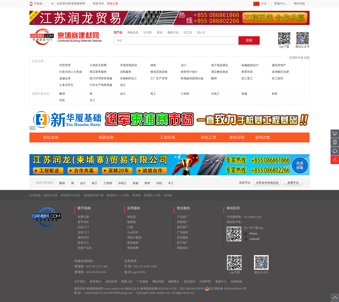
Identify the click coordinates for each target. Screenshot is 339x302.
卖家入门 (83, 232)
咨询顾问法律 (280, 71)
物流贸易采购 (158, 71)
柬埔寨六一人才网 (117, 195)
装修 (244, 93)
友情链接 (236, 281)
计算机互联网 (98, 65)
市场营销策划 (128, 65)
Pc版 (130, 227)
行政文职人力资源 (70, 71)
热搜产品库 (85, 248)
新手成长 (83, 222)
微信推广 (182, 227)
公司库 (147, 32)
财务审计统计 (189, 71)
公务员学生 (66, 85)
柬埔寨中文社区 (71, 195)
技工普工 (247, 78)
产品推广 (182, 216)
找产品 (118, 32)
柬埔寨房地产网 (93, 195)
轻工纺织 (277, 78)
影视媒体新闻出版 (192, 78)
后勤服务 (125, 71)
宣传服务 (182, 237)
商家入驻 (127, 281)
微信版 (131, 216)
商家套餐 (133, 248)
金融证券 (65, 78)
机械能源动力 (250, 65)
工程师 (185, 93)
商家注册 (112, 3)
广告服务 (182, 232)
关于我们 (80, 281)
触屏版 (131, 222)
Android (254, 239)
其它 (123, 85)
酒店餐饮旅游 (219, 71)
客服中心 (280, 3)
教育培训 (247, 71)
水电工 (215, 93)
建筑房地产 (279, 65)
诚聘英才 (173, 281)
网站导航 (299, 3)
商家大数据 (134, 237)
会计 (123, 93)
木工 (92, 100)
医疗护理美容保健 (101, 78)
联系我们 (95, 281)
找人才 (201, 32)
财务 (275, 93)
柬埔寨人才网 (152, 195)
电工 (153, 93)
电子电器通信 (219, 65)
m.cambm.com (252, 216)
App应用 (132, 232)
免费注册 (83, 216)
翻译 (214, 78)
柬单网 (136, 195)
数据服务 (133, 242)
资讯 (159, 32)
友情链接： (36, 195)
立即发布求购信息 (267, 182)
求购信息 (132, 32)
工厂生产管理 (158, 78)
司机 (62, 100)
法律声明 (205, 281)
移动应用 (111, 281)
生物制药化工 (128, 78)
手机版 (39, 3)
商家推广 (182, 222)
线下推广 (182, 242)
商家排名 (182, 248)
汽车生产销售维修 (101, 85)
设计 (183, 65)
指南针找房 (51, 195)
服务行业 (173, 32)
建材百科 (83, 237)
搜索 (249, 40)
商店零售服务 (98, 71)
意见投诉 (189, 281)
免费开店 (293, 182)
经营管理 (65, 65)
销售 (153, 65)
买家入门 (83, 227)
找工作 (188, 32)
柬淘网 (168, 195)
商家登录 (98, 3)
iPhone (253, 233)
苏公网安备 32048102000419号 (225, 288)
